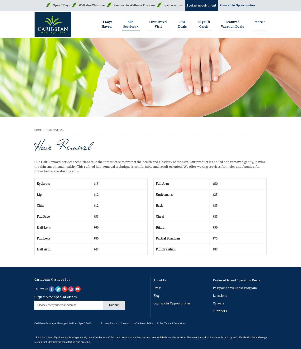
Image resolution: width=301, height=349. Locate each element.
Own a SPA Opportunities (237, 5)
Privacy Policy (109, 323)
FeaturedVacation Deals (232, 24)
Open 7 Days (61, 5)
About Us (159, 280)
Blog (156, 296)
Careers (218, 303)
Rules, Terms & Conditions (171, 323)
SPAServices (129, 24)
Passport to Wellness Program (134, 5)
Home (37, 130)
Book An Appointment (201, 5)
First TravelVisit (158, 24)
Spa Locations (173, 5)
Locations (220, 296)
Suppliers (220, 311)
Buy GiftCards (204, 24)
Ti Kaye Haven (106, 24)
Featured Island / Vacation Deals (236, 280)
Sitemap (125, 323)
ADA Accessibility (143, 323)
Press (157, 288)
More (259, 22)
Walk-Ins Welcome (92, 5)
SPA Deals (182, 24)
